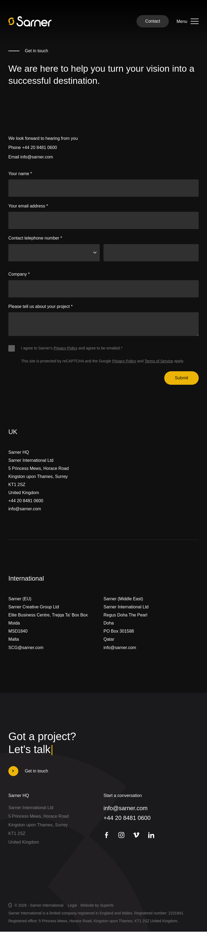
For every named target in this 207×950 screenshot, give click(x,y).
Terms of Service (158, 361)
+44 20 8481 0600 (39, 147)
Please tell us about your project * (40, 306)
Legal (72, 905)
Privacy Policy (66, 348)
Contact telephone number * (35, 238)
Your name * (20, 173)
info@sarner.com (36, 157)
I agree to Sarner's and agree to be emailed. (71, 348)
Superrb (106, 905)
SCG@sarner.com (25, 654)
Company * (19, 274)
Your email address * (28, 206)
